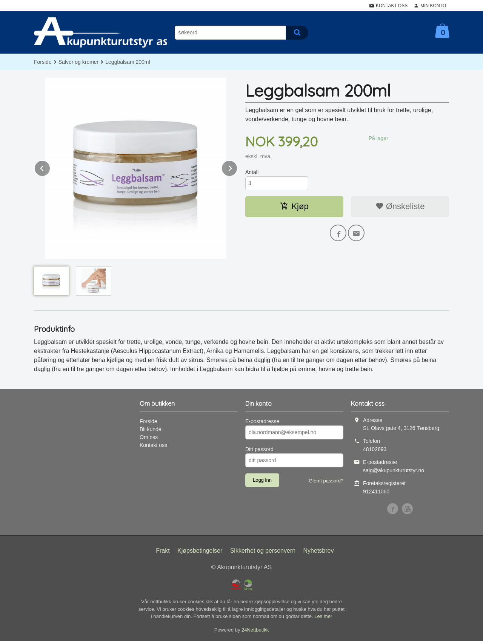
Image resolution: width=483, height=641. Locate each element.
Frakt (162, 550)
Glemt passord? (326, 481)
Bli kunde (151, 429)
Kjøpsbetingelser (199, 550)
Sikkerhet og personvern (262, 550)
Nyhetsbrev (318, 550)
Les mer (323, 616)
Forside (43, 62)
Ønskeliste (400, 206)
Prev (50, 167)
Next (237, 167)
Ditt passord (259, 449)
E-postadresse (262, 421)
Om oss (149, 437)
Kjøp (294, 206)
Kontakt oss (153, 445)
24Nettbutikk (255, 630)
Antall (251, 172)
